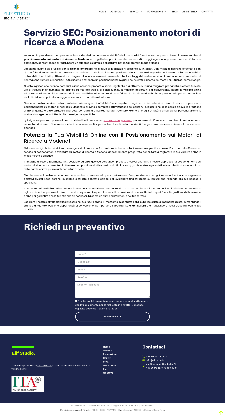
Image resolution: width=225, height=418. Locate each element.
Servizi (136, 11)
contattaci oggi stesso (118, 120)
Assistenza (189, 11)
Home (102, 11)
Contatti (207, 11)
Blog (175, 11)
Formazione (157, 11)
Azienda (117, 11)
